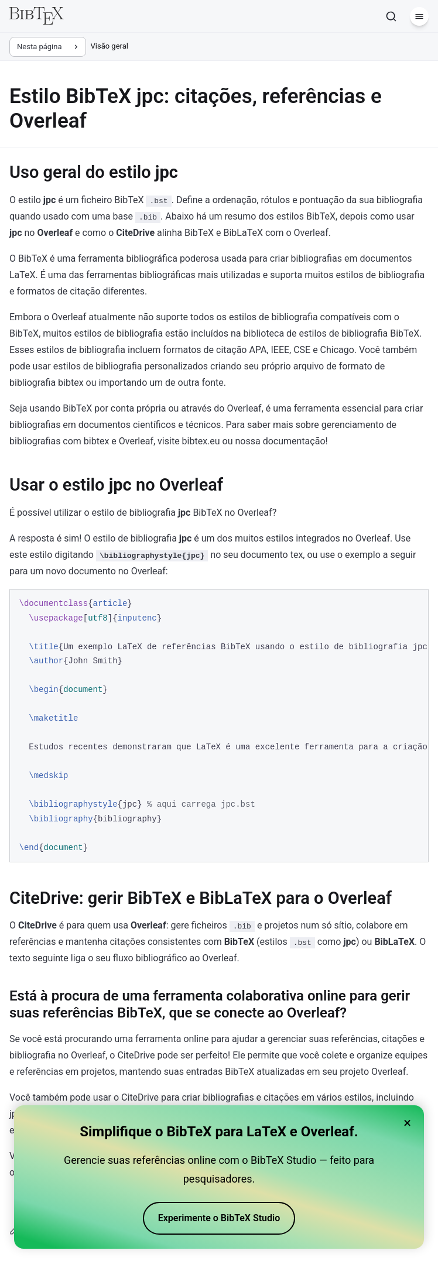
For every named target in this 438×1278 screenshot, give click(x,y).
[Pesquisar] (391, 16)
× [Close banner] (407, 1123)
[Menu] (419, 16)
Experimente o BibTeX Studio (219, 1218)
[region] (219, 725)
